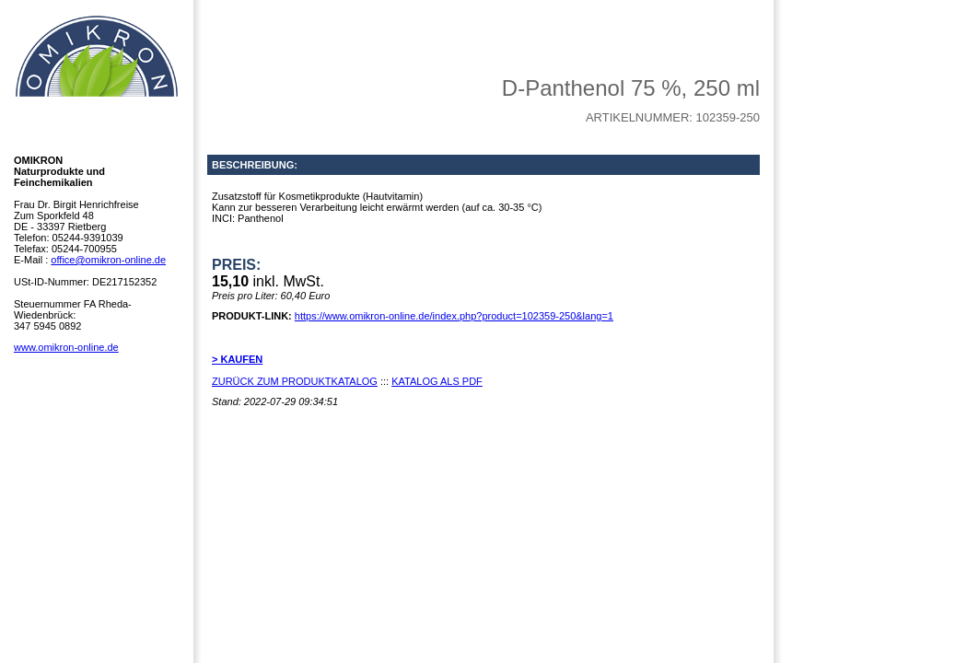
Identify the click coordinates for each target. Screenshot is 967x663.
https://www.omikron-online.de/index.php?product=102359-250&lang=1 (454, 315)
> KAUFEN (237, 359)
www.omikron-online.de (66, 347)
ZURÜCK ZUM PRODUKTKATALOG (295, 381)
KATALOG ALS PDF (437, 381)
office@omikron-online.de (108, 259)
